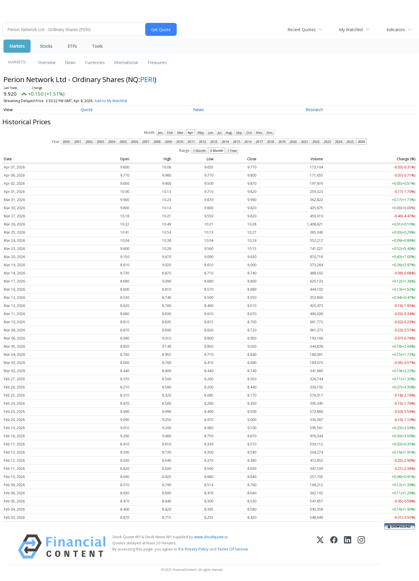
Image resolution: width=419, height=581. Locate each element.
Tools (97, 46)
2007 (145, 141)
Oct (249, 132)
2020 (293, 141)
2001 (77, 141)
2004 (111, 141)
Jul (219, 132)
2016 (247, 141)
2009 (168, 141)
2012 (202, 141)
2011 (191, 141)
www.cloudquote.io (211, 536)
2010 (179, 141)
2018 (270, 141)
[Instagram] (361, 546)
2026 (361, 141)
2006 (134, 141)
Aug (229, 132)
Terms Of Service (232, 549)
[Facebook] (334, 546)
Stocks (46, 46)
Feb (170, 132)
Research (314, 109)
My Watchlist (351, 29)
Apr (190, 132)
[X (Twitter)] (320, 546)
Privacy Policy (197, 549)
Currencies (95, 62)
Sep (239, 132)
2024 (338, 141)
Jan (160, 132)
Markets (17, 46)
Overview (47, 62)
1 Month (199, 150)
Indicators (395, 29)
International (126, 62)
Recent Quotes (301, 29)
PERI (147, 79)
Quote (87, 109)
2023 (327, 141)
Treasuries (157, 62)
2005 (123, 141)
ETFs (72, 46)
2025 (350, 141)
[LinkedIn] (348, 546)
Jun (210, 132)
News (70, 62)
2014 (225, 141)
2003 (100, 141)
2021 (304, 141)
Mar (180, 132)
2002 (89, 141)
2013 (213, 141)
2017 (259, 141)
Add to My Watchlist (111, 100)
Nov (259, 132)
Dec (270, 132)
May (201, 132)
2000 (66, 141)
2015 (236, 141)
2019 (281, 141)
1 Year (232, 150)
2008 (157, 141)
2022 (316, 141)
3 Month (216, 150)
